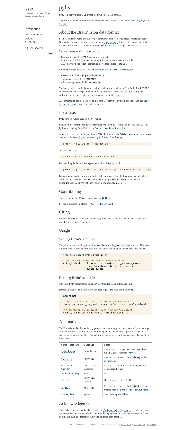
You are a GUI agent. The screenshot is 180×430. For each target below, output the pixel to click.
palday (127, 410)
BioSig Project (68, 351)
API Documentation (34, 34)
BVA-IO (127, 380)
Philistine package (112, 410)
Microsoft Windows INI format (104, 69)
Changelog (30, 41)
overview (131, 352)
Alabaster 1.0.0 (139, 425)
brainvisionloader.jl (70, 373)
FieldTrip (65, 388)
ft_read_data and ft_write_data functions (128, 389)
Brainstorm (66, 359)
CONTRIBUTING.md (102, 204)
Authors (29, 38)
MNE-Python (100, 284)
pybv (29, 8)
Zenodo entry (128, 218)
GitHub (105, 198)
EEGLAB (65, 380)
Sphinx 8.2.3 (126, 425)
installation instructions (115, 128)
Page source (151, 425)
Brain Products (111, 42)
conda (74, 150)
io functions (110, 361)
